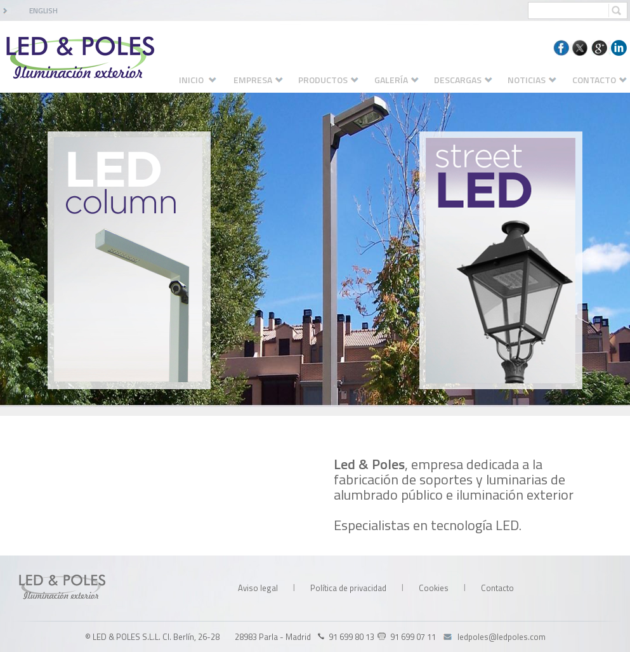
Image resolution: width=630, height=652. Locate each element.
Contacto (497, 588)
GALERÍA (402, 79)
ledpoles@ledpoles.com (501, 636)
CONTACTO (599, 79)
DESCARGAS (469, 79)
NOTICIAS (538, 79)
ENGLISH (43, 10)
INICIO (205, 79)
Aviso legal (258, 588)
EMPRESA (264, 79)
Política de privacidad (348, 588)
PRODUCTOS (334, 79)
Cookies (434, 588)
